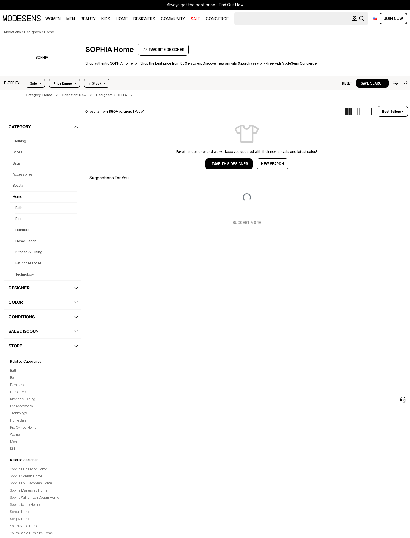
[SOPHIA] (41, 58)
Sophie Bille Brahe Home (28, 469)
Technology (18, 413)
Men (13, 442)
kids (105, 19)
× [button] (57, 95)
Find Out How (231, 5)
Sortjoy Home (20, 519)
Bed (13, 378)
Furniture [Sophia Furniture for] (22, 230)
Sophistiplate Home (25, 505)
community (173, 19)
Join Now (393, 18)
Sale (33, 83)
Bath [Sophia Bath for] (18, 208)
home (122, 19)
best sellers (391, 111)
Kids (13, 449)
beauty (88, 19)
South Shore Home (24, 526)
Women (16, 435)
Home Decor (19, 392)
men (70, 19)
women (53, 19)
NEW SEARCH (272, 164)
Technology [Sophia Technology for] (24, 274)
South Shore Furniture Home (31, 533)
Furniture (17, 385)
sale (195, 19)
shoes (17, 152)
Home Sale (18, 420)
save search (372, 83)
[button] (12, 83)
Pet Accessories (21, 406)
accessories (23, 174)
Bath (13, 371)
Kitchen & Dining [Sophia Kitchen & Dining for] (28, 252)
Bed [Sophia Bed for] (18, 219)
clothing (19, 141)
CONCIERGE (217, 19)
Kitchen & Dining (22, 399)
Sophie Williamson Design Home (34, 498)
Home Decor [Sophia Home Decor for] (25, 241)
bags (17, 163)
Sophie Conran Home (26, 476)
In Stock (95, 83)
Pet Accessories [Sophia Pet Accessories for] (28, 263)
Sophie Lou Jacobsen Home (31, 483)
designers (144, 19)
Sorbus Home (20, 512)
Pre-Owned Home (23, 428)
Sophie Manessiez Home (28, 490)
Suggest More (247, 223)
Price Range (63, 83)
